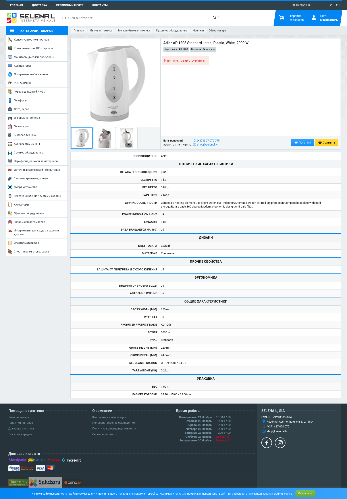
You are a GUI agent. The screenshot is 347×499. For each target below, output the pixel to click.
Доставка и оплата (21, 428)
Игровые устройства (24, 118)
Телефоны (17, 100)
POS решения (19, 83)
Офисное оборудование (26, 213)
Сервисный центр (69, 5)
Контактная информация (109, 417)
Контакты (100, 5)
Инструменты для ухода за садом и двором (33, 232)
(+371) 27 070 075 (208, 140)
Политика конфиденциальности (114, 428)
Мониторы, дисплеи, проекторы (31, 57)
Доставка (39, 5)
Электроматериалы (23, 243)
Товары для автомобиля (26, 222)
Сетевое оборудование (25, 152)
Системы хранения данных (28, 178)
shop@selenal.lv (207, 144)
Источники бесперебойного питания (34, 170)
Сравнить (326, 142)
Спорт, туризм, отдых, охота (28, 251)
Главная (16, 5)
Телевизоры (18, 126)
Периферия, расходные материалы (33, 161)
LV (330, 5)
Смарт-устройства (22, 187)
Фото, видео (18, 109)
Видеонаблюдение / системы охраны (34, 196)
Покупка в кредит (20, 434)
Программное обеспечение (28, 74)
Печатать (302, 142)
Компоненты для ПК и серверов (31, 48)
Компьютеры (19, 66)
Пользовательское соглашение (113, 422)
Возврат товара (18, 417)
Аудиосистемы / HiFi (24, 144)
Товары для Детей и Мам (27, 91)
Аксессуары (18, 204)
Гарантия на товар (20, 422)
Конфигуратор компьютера (28, 39)
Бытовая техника (22, 135)
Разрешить (305, 493)
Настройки (301, 5)
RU (337, 5)
